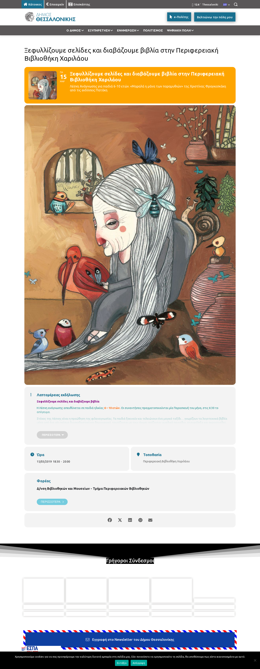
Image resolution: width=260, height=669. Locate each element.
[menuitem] (226, 5)
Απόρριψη (139, 662)
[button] (235, 4)
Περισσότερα (52, 501)
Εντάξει (122, 662)
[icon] (158, 646)
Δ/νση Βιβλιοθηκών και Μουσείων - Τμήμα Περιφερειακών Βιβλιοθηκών (93, 488)
